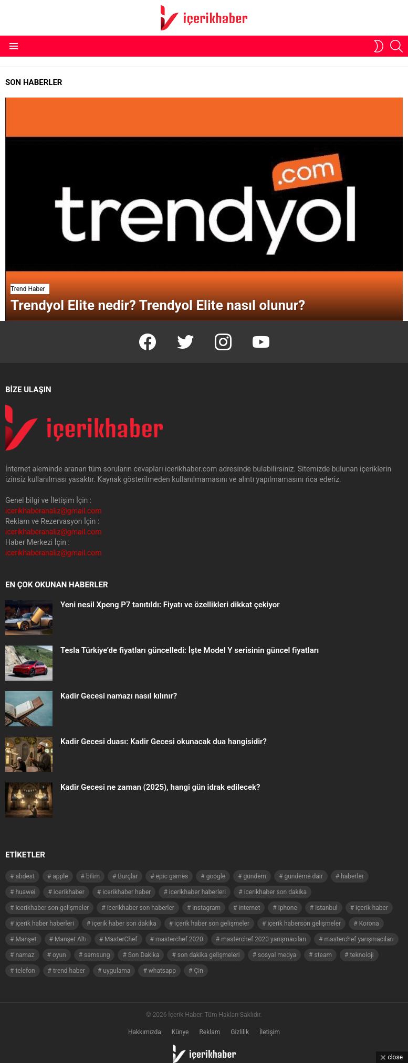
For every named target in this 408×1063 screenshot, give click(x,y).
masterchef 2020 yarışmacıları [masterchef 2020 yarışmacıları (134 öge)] (263, 939)
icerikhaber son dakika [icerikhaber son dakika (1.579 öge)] (275, 892)
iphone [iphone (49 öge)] (287, 907)
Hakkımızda (144, 1032)
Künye (180, 1032)
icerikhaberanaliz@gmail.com (53, 511)
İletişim (269, 1032)
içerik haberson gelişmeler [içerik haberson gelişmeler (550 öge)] (304, 923)
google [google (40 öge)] (215, 876)
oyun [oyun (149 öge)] (59, 955)
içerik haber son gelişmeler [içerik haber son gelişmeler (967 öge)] (211, 923)
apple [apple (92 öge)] (60, 876)
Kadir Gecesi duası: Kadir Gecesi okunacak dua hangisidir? (163, 741)
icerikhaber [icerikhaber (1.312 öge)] (69, 892)
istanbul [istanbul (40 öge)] (326, 907)
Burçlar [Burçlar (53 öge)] (128, 876)
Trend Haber (28, 289)
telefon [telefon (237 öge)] (25, 970)
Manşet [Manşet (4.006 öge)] (25, 939)
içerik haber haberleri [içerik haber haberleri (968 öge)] (44, 923)
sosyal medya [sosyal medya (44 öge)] (277, 955)
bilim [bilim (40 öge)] (93, 876)
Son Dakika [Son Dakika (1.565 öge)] (144, 955)
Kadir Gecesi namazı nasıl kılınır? (118, 696)
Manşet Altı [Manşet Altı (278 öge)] (71, 939)
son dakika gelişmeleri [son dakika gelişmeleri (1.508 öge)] (208, 955)
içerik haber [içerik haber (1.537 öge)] (371, 907)
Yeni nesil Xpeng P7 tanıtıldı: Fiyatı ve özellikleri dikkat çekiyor (170, 604)
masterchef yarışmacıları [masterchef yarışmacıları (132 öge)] (359, 939)
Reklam (209, 1032)
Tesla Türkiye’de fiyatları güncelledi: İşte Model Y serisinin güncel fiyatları (189, 650)
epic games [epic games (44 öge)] (172, 876)
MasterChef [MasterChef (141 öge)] (121, 939)
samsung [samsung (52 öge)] (97, 955)
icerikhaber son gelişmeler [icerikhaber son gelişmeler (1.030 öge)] (52, 907)
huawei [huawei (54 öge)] (25, 892)
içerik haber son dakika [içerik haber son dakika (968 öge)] (124, 923)
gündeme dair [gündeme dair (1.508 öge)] (304, 876)
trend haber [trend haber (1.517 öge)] (69, 970)
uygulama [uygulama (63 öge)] (116, 970)
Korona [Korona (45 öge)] (369, 923)
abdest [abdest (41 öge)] (25, 876)
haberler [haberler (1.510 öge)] (352, 876)
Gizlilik (240, 1032)
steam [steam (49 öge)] (323, 955)
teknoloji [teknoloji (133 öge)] (361, 955)
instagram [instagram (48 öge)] (206, 907)
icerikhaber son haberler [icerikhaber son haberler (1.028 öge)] (140, 907)
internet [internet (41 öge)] (249, 907)
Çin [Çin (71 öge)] (198, 970)
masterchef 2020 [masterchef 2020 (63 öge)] (179, 939)
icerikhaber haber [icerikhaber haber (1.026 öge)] (126, 892)
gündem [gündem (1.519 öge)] (254, 876)
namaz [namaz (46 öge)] (24, 955)
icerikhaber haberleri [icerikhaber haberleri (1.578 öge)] (197, 892)
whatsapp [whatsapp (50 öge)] (162, 970)
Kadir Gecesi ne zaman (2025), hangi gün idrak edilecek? (160, 787)
